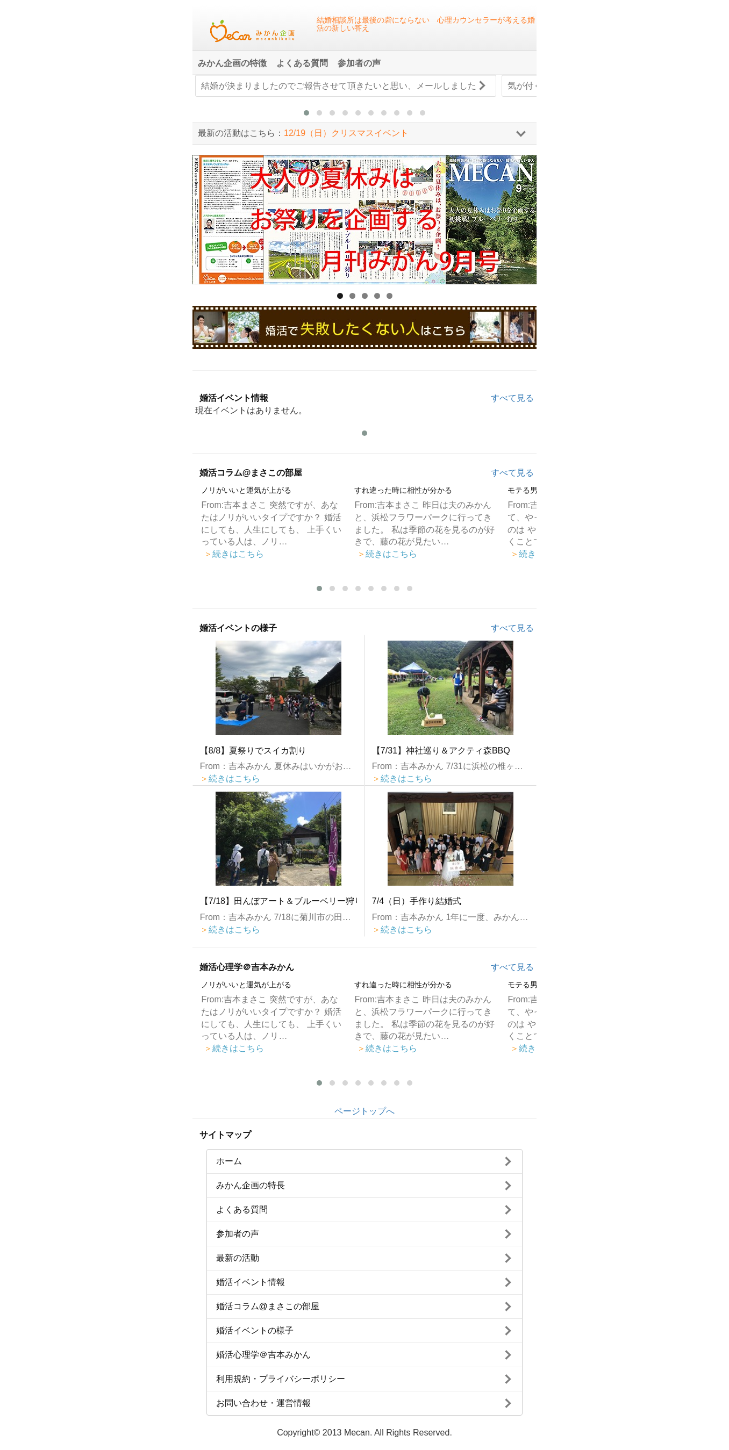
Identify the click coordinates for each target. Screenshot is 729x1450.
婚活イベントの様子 (238, 628)
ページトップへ (364, 1111)
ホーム (229, 1161)
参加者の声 (359, 63)
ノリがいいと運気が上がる (246, 490)
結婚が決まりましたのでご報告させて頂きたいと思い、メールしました (338, 85)
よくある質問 (302, 63)
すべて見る (512, 398)
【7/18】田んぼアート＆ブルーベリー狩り (278, 901)
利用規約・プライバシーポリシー (280, 1378)
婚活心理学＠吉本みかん (246, 967)
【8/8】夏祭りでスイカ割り (253, 750)
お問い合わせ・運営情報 (263, 1403)
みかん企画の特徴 (232, 63)
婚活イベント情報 (233, 398)
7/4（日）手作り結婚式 (416, 901)
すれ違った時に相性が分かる (403, 490)
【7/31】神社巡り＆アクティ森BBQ (441, 750)
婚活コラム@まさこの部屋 (251, 472)
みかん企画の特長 (250, 1185)
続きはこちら (234, 553)
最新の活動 (237, 1257)
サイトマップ (225, 1134)
